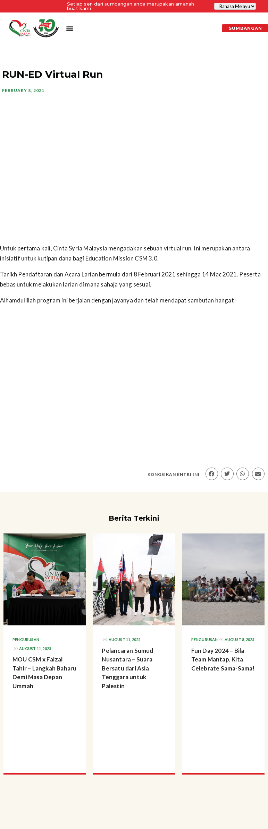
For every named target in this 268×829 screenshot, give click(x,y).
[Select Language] (235, 6)
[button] (70, 28)
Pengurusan (25, 639)
